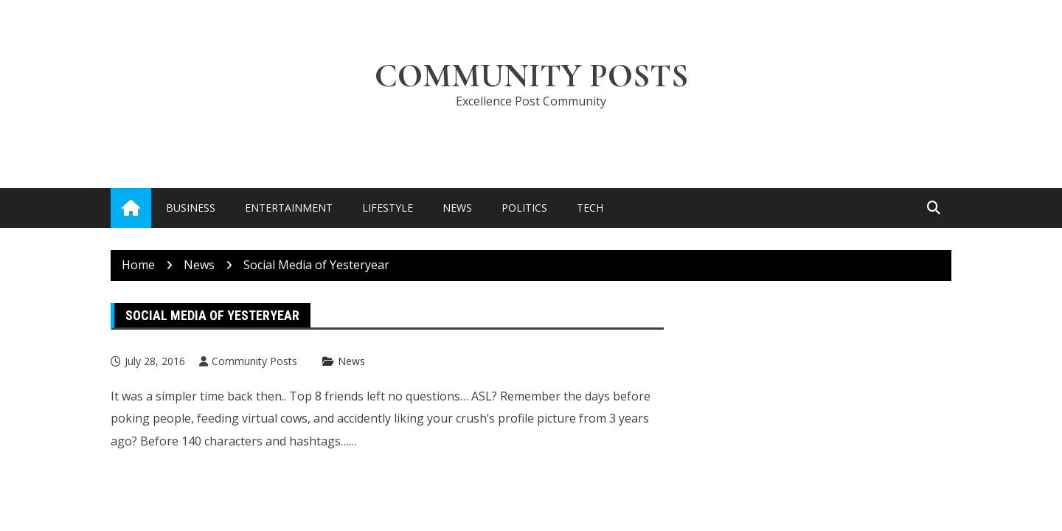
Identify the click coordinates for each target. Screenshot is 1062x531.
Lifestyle (387, 208)
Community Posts (531, 75)
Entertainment (289, 208)
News (457, 208)
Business (190, 208)
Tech (590, 208)
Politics (524, 208)
